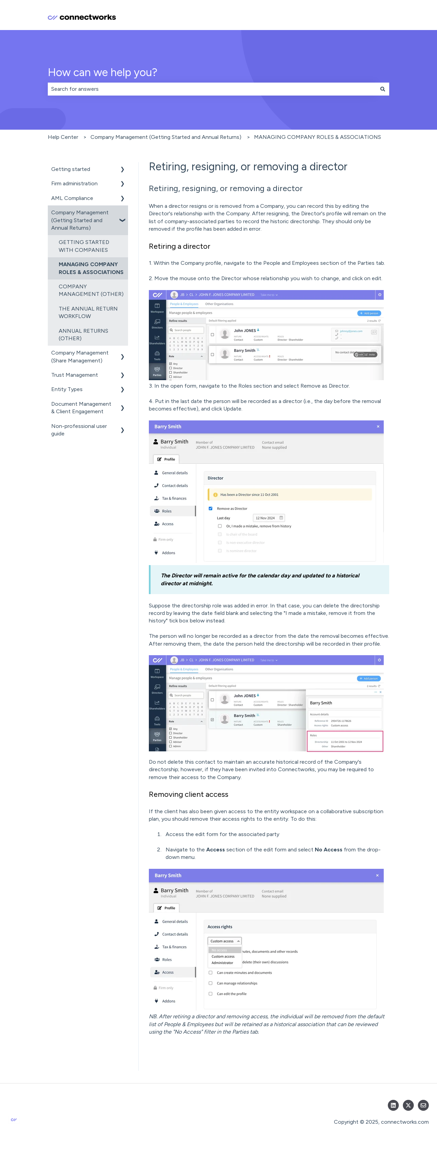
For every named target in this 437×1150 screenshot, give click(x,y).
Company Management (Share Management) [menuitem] (80, 356)
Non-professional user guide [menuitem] (79, 430)
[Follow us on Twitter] (408, 1105)
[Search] (382, 89)
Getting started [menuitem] (70, 169)
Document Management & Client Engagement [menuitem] (81, 408)
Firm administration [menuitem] (74, 183)
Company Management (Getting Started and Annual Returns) (165, 137)
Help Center (63, 137)
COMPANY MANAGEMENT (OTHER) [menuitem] (91, 290)
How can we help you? (102, 72)
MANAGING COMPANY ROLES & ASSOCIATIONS (317, 137)
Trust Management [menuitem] (74, 375)
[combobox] (212, 89)
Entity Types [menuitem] (67, 389)
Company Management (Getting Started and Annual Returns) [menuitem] (80, 220)
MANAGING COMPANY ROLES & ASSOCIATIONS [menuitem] (91, 268)
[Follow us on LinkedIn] (393, 1105)
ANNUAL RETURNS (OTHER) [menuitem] (83, 335)
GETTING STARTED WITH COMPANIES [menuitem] (84, 246)
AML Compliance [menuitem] (72, 198)
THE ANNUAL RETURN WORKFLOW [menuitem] (88, 312)
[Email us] (423, 1105)
